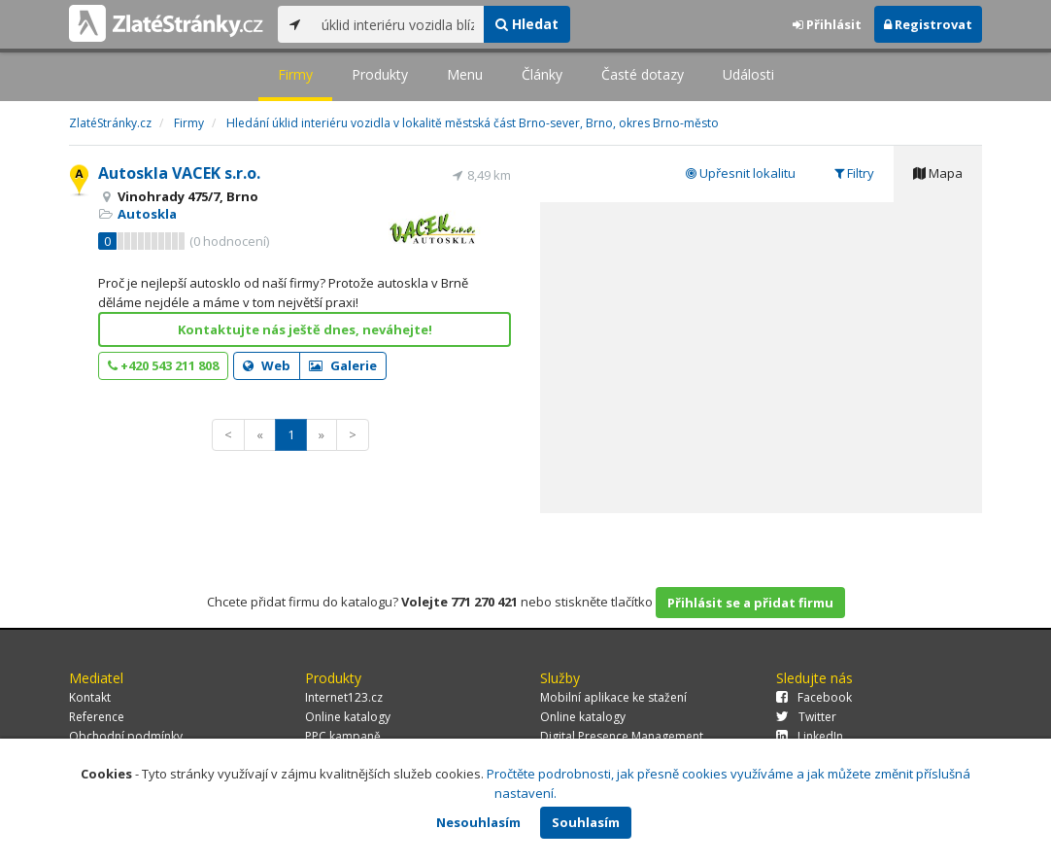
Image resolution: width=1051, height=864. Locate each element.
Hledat (527, 24)
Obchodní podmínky (126, 736)
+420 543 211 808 (163, 365)
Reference (96, 716)
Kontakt (90, 697)
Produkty (380, 74)
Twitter (806, 716)
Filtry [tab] (854, 173)
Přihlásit (827, 24)
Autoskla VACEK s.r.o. (179, 173)
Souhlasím (586, 822)
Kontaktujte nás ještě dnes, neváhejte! (305, 329)
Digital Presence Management (621, 736)
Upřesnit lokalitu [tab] (741, 173)
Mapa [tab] (938, 173)
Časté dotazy (642, 74)
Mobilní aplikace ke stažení (613, 697)
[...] (398, 24)
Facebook (814, 697)
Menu (465, 74)
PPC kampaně (343, 736)
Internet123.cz (344, 697)
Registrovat (928, 24)
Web (266, 365)
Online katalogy (347, 716)
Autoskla (147, 214)
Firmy (295, 74)
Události (748, 74)
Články (542, 74)
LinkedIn (809, 736)
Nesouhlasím (478, 822)
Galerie (343, 365)
